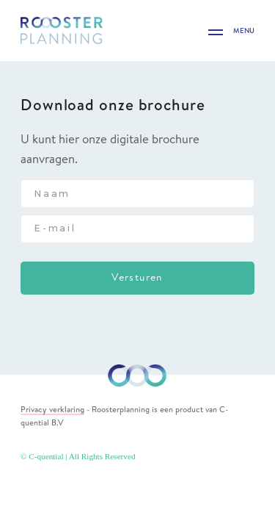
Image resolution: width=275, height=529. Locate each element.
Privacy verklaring (52, 409)
